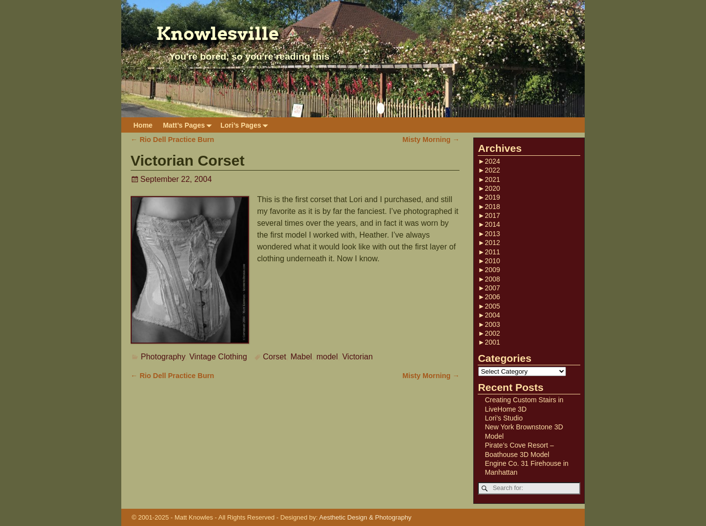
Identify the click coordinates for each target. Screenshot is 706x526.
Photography (163, 356)
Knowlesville (217, 33)
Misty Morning (430, 139)
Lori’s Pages (246, 125)
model (327, 356)
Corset (274, 356)
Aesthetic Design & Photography (365, 517)
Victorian (357, 356)
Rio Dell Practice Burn (172, 139)
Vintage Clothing (218, 356)
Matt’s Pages (189, 125)
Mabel (301, 356)
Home (143, 125)
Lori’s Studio (504, 418)
